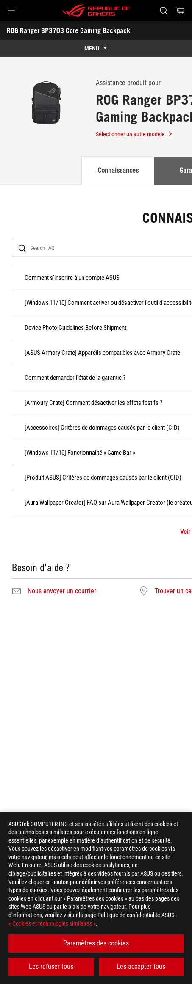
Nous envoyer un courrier (62, 591)
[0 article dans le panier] (180, 10)
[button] (12, 11)
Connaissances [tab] (118, 170)
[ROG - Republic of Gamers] (96, 10)
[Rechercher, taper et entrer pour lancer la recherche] (163, 10)
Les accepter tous (141, 966)
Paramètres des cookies (96, 943)
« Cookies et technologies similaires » (52, 923)
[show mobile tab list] (96, 48)
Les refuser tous (51, 966)
